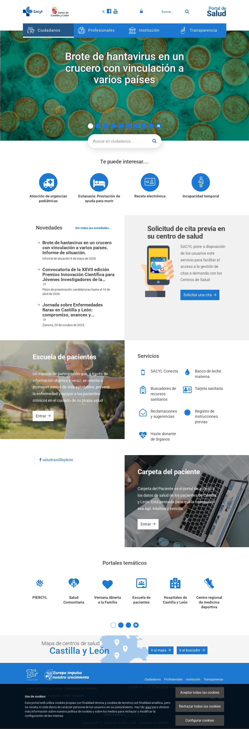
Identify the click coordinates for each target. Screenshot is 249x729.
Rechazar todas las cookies (200, 706)
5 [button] (121, 126)
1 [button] (90, 126)
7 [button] (136, 126)
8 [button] (143, 126)
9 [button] (151, 126)
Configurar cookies (199, 720)
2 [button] (98, 126)
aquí (148, 707)
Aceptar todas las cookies (199, 692)
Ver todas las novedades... (93, 228)
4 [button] (113, 126)
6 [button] (128, 126)
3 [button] (105, 126)
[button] (158, 126)
